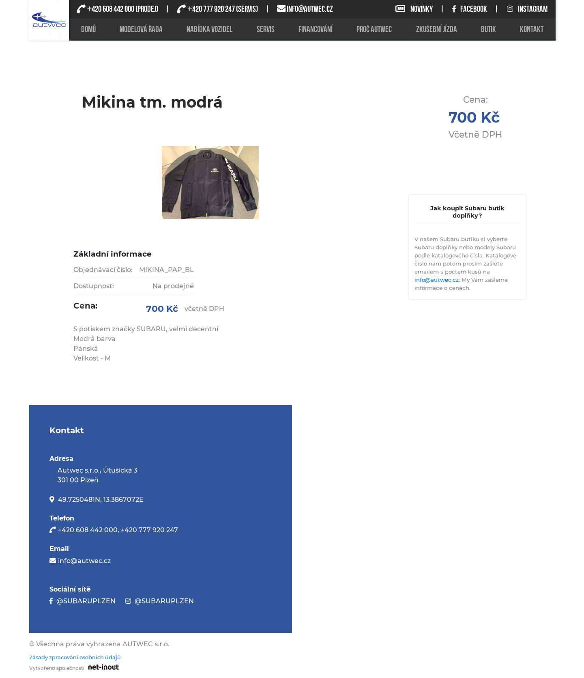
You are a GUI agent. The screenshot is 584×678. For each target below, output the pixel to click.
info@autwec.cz (436, 279)
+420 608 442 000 (88, 530)
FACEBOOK (470, 9)
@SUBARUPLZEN (86, 601)
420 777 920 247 (210, 9)
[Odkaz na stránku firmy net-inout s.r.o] (101, 667)
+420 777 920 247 (149, 530)
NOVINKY (414, 9)
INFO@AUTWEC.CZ (310, 9)
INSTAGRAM (527, 9)
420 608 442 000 (110, 9)
